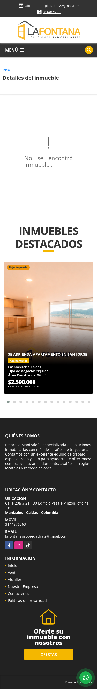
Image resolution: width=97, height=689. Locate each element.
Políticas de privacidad (27, 600)
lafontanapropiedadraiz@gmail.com (52, 5)
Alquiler (14, 579)
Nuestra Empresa (23, 586)
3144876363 (52, 12)
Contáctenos (18, 593)
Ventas (13, 572)
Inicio (6, 70)
